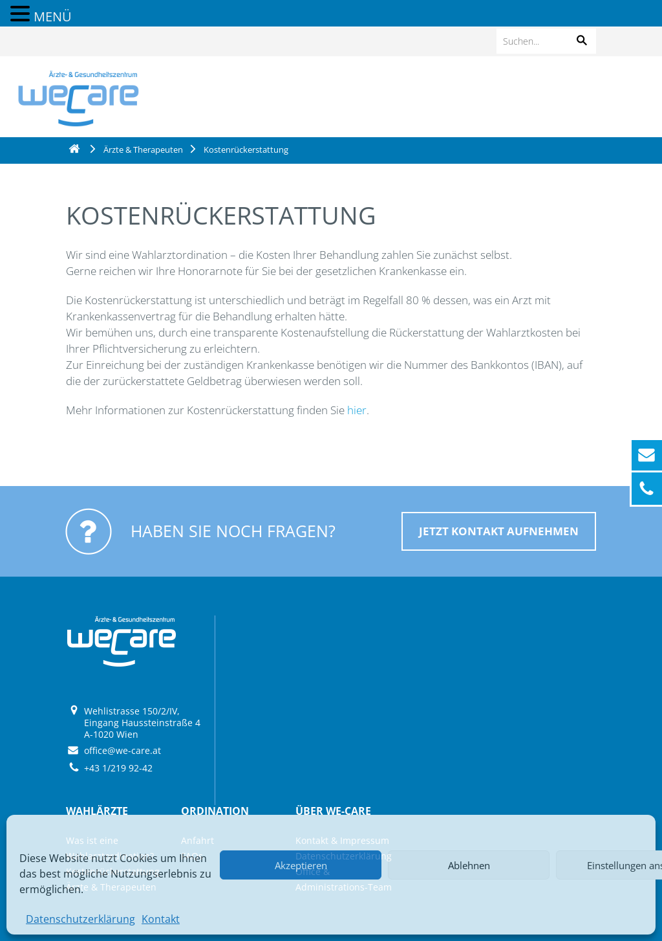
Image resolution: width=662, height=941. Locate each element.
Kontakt (161, 919)
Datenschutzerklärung (80, 919)
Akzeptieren (301, 865)
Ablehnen (469, 865)
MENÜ (53, 16)
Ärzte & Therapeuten (143, 149)
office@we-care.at (122, 750)
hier (357, 410)
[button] (582, 41)
